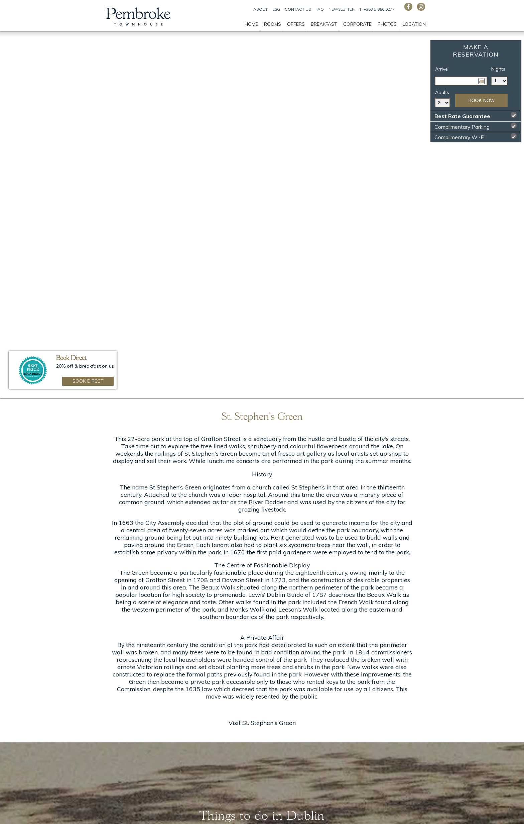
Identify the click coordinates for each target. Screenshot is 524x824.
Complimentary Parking (475, 126)
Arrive (441, 69)
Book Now (481, 100)
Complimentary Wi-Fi (475, 137)
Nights (498, 69)
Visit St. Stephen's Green (262, 722)
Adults (442, 92)
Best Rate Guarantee (475, 115)
